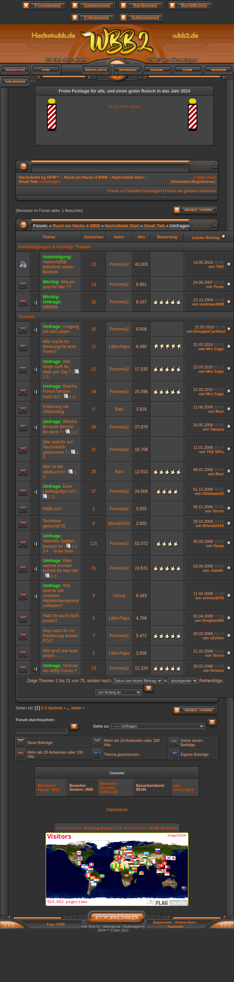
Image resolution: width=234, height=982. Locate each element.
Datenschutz (185, 922)
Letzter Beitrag (205, 237)
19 (93, 668)
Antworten (93, 237)
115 (93, 543)
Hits (141, 237)
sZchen (217, 638)
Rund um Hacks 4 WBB (86, 177)
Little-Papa (119, 346)
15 (93, 264)
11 (93, 346)
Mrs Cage (215, 349)
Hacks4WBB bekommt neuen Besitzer (58, 266)
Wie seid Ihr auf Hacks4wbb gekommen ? (57, 447)
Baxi (119, 409)
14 (93, 284)
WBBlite (50, 306)
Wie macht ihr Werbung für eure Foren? (59, 346)
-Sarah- (217, 570)
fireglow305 (213, 620)
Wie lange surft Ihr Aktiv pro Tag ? (57, 367)
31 (93, 568)
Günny (119, 595)
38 (93, 427)
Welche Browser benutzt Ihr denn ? (60, 427)
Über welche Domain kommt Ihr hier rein (60, 565)
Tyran (218, 286)
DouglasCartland (209, 331)
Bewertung (167, 237)
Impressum (116, 809)
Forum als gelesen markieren (190, 191)
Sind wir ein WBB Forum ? (60, 668)
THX (220, 266)
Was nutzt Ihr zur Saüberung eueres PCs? (60, 635)
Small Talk (28, 181)
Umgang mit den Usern (61, 329)
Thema (48, 237)
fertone (217, 670)
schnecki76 (213, 598)
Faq (50, 924)
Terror (218, 511)
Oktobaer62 (213, 493)
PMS (60, 924)
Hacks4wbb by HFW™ (40, 177)
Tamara (217, 429)
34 (93, 391)
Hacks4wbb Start (128, 177)
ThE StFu (215, 452)
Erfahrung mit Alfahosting (55, 409)
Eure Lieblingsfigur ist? (59, 489)
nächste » (57, 708)
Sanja (218, 546)
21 (93, 369)
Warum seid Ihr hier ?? (59, 284)
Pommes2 (119, 264)
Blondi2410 (119, 523)
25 (93, 471)
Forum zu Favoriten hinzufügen (134, 191)
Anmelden (181, 181)
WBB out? (52, 508)
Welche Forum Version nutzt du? (60, 391)
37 (93, 491)
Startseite (176, 926)
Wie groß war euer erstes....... (60, 653)
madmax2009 (211, 304)
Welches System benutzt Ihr (59, 544)
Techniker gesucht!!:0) (54, 524)
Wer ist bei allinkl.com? (54, 469)
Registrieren (203, 181)
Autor (119, 237)
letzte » (78, 708)
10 (93, 301)
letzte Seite (63, 551)
